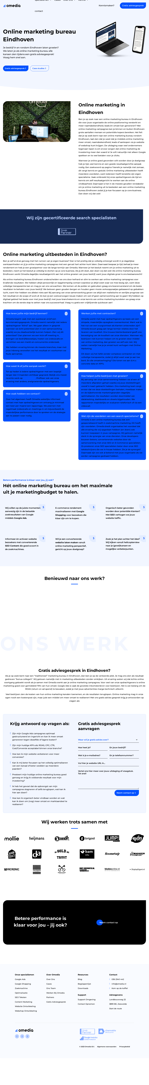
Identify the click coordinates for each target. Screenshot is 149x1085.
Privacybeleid (124, 1049)
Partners (50, 999)
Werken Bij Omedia (55, 995)
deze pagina (29, 380)
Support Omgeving (86, 1001)
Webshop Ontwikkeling (26, 1013)
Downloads (83, 990)
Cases (49, 986)
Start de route (115, 1010)
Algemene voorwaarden (106, 1049)
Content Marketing (23, 1004)
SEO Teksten (20, 999)
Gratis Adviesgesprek (56, 1004)
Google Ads (20, 981)
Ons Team (51, 990)
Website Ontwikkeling (25, 1008)
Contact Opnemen (86, 1006)
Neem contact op (125, 795)
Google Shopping (23, 986)
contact (39, 11)
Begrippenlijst (84, 986)
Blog (80, 981)
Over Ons (50, 981)
